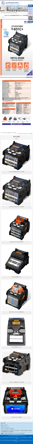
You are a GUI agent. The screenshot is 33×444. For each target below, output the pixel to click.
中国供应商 (5, 433)
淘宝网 (11, 433)
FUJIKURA (15, 433)
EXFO (13, 433)
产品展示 (4, 12)
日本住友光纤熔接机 (14, 12)
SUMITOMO (19, 433)
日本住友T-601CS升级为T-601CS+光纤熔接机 (26, 133)
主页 (1, 12)
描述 (3, 17)
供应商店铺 (22, 433)
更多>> (17, 138)
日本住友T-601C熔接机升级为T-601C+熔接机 (9, 132)
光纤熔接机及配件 (8, 12)
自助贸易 (8, 433)
